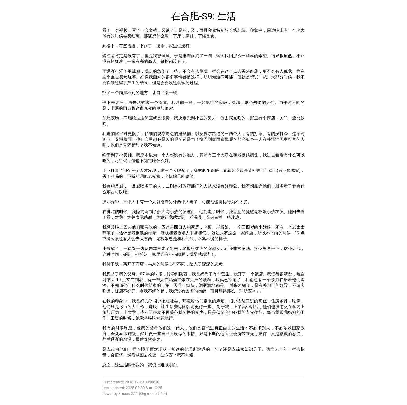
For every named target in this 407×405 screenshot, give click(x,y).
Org (143, 393)
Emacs (124, 393)
